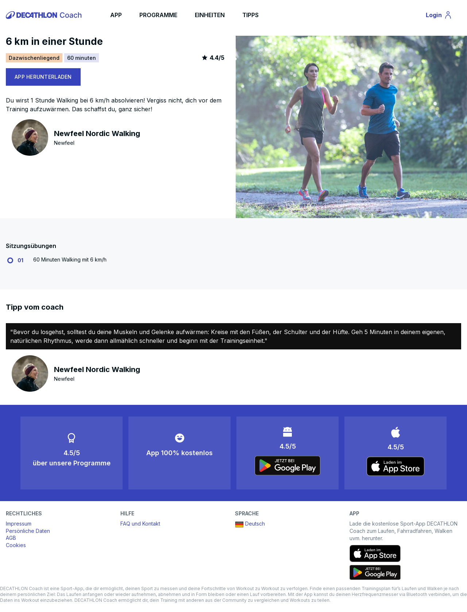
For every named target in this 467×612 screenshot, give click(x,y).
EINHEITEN (210, 15)
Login (442, 16)
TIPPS (250, 15)
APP (116, 15)
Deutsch (250, 524)
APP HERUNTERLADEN (43, 77)
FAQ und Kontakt (140, 523)
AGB (11, 538)
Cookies (16, 545)
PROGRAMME (158, 15)
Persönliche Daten (28, 531)
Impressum (18, 523)
